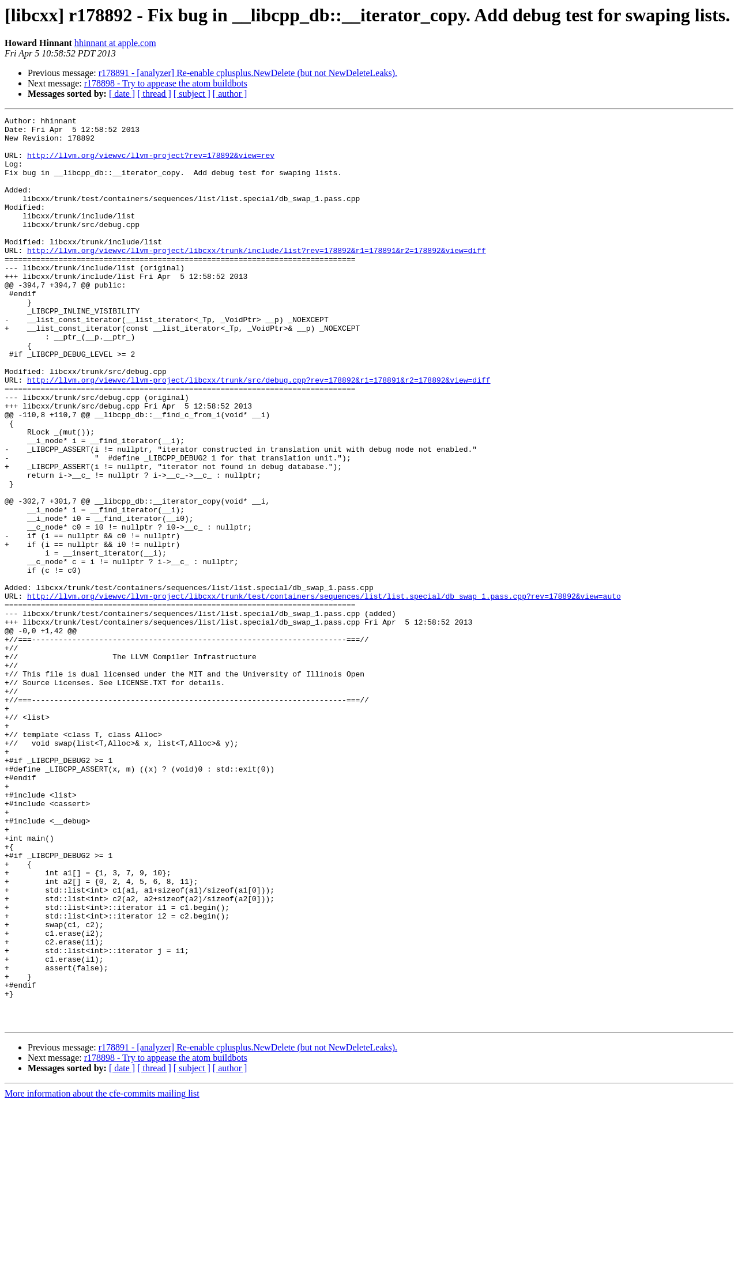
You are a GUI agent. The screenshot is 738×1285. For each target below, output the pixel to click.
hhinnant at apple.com (115, 43)
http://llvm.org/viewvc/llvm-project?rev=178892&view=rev (150, 163)
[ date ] (122, 94)
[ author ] (230, 94)
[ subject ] (192, 94)
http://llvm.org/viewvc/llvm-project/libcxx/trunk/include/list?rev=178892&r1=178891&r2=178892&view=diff (256, 278)
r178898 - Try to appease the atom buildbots (165, 83)
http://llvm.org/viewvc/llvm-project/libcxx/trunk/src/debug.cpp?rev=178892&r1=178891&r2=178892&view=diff (258, 433)
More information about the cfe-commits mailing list (102, 1275)
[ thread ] (154, 94)
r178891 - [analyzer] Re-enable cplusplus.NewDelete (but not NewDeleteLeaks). (248, 73)
